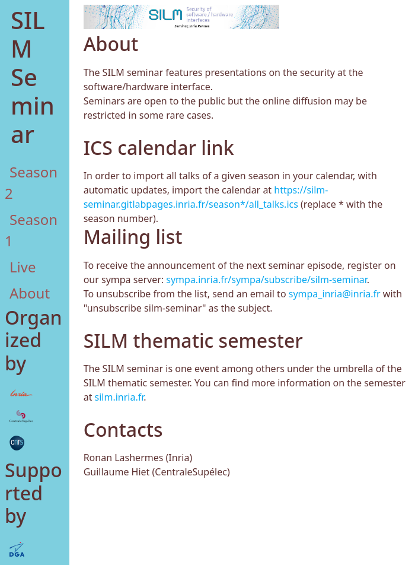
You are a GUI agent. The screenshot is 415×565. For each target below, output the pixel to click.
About (29, 293)
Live (22, 267)
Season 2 (31, 182)
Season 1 (31, 230)
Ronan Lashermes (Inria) (138, 457)
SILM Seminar (33, 77)
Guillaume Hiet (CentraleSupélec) (157, 471)
